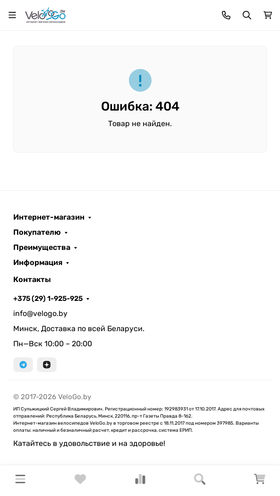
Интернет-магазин (49, 217)
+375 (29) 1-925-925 (48, 298)
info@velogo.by (40, 313)
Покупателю (37, 232)
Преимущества (41, 247)
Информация (37, 262)
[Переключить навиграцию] (12, 15)
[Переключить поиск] (246, 15)
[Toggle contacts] (226, 15)
